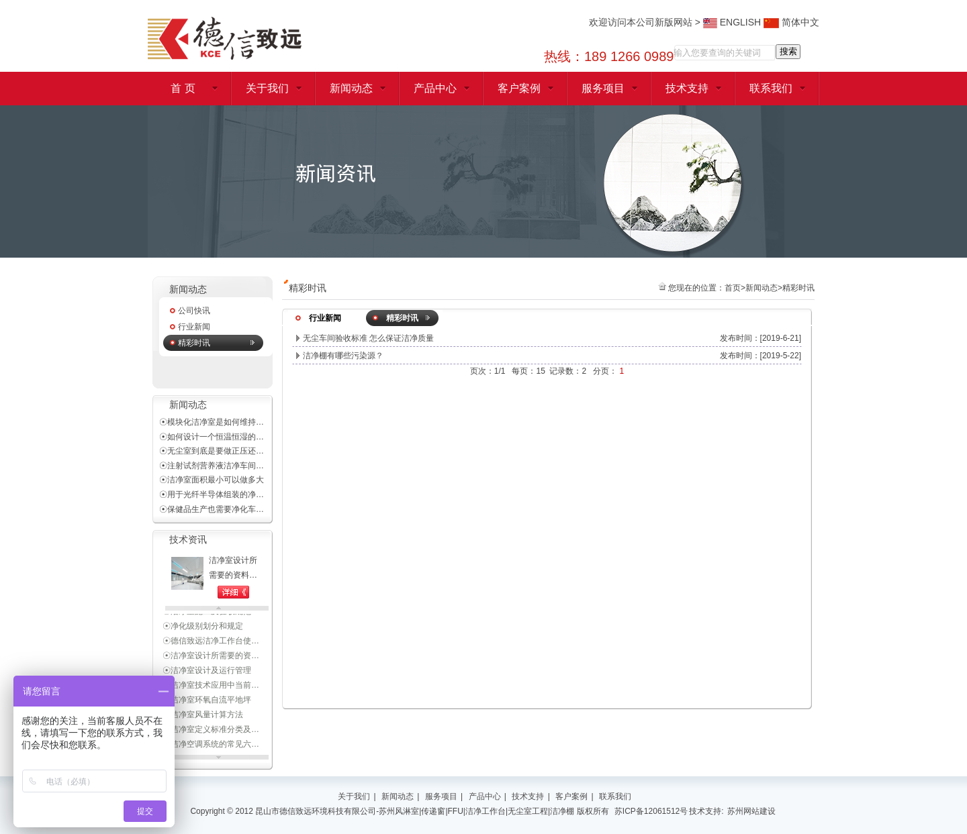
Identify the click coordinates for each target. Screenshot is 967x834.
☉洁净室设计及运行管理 (207, 671)
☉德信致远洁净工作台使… (211, 642)
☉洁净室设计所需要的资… (211, 657)
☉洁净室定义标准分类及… (211, 730)
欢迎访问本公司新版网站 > (646, 22)
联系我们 (770, 88)
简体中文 (791, 22)
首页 (733, 288)
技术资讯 (188, 540)
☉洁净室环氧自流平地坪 (207, 701)
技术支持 (686, 88)
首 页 (183, 88)
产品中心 (435, 88)
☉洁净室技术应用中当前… (211, 686)
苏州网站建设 (751, 811)
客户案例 (519, 88)
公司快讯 (194, 310)
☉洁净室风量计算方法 (203, 716)
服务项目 (603, 88)
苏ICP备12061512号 (651, 811)
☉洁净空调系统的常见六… (211, 745)
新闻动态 (351, 88)
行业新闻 (194, 326)
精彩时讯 (194, 343)
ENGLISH (732, 22)
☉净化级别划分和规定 (203, 627)
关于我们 (267, 88)
